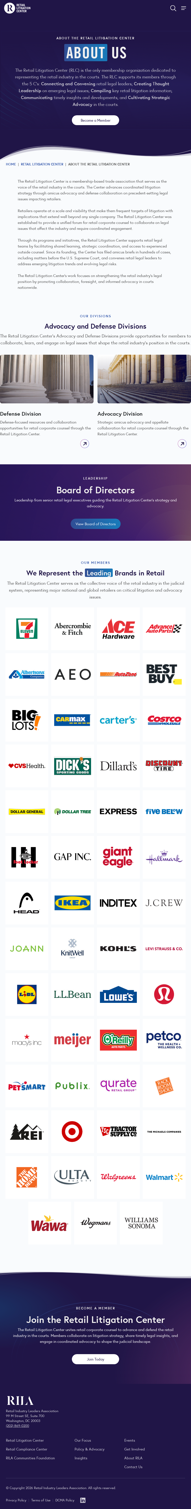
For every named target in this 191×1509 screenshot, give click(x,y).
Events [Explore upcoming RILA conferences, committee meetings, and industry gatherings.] (129, 1440)
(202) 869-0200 (17, 1425)
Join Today (95, 1359)
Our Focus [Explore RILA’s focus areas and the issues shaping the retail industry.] (83, 1440)
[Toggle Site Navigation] (184, 8)
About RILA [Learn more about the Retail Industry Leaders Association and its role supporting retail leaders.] (133, 1458)
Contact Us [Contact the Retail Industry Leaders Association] (133, 1466)
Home (11, 163)
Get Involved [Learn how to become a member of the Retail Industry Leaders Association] (134, 1449)
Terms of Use (41, 1499)
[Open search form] (173, 8)
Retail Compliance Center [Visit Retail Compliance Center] (26, 1449)
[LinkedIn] (82, 1499)
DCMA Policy (64, 1499)
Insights (81, 1458)
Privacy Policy (16, 1499)
